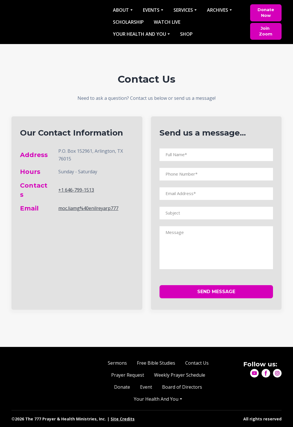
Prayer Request (127, 375)
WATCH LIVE (167, 22)
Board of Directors (182, 387)
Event (146, 387)
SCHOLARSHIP (128, 22)
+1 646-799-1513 (76, 190)
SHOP (186, 34)
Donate (122, 387)
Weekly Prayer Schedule (179, 375)
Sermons (117, 363)
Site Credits (123, 419)
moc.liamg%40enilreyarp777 (88, 208)
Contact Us (197, 363)
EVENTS (151, 10)
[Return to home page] (57, 22)
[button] (266, 12)
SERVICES (183, 10)
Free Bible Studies (156, 363)
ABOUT (121, 10)
